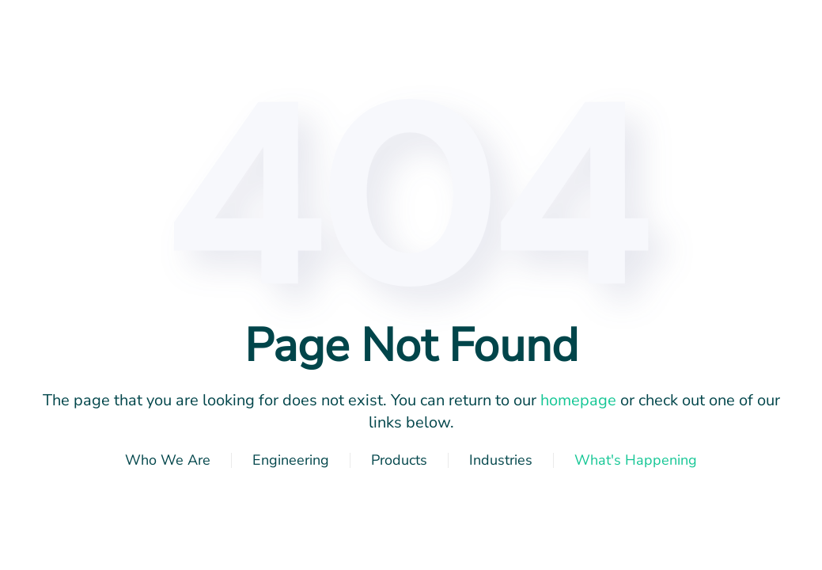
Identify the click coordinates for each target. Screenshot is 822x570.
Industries (500, 459)
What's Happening (635, 459)
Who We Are (167, 459)
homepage (578, 400)
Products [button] (399, 459)
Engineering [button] (290, 459)
